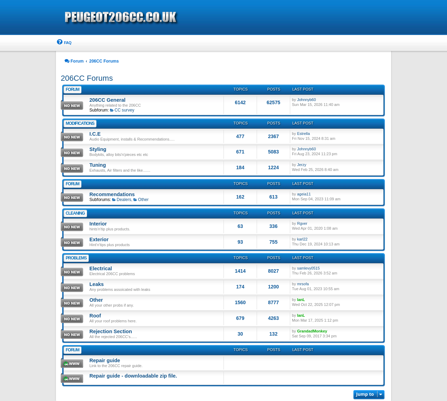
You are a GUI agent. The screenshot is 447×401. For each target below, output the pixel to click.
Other (140, 199)
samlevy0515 (308, 268)
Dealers (121, 199)
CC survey (122, 110)
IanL (301, 300)
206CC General (107, 100)
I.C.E (95, 134)
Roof (95, 315)
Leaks (96, 284)
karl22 (302, 239)
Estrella (303, 133)
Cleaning (75, 213)
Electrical (100, 268)
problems (76, 258)
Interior (98, 224)
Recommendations (112, 194)
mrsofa (303, 284)
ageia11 (304, 194)
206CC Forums (87, 78)
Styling (97, 149)
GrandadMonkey (312, 331)
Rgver (302, 223)
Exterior (99, 239)
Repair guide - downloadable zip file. (133, 376)
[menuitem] (63, 43)
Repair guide (104, 360)
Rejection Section (110, 331)
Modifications (80, 123)
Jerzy (301, 165)
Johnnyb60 (306, 100)
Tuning (97, 165)
